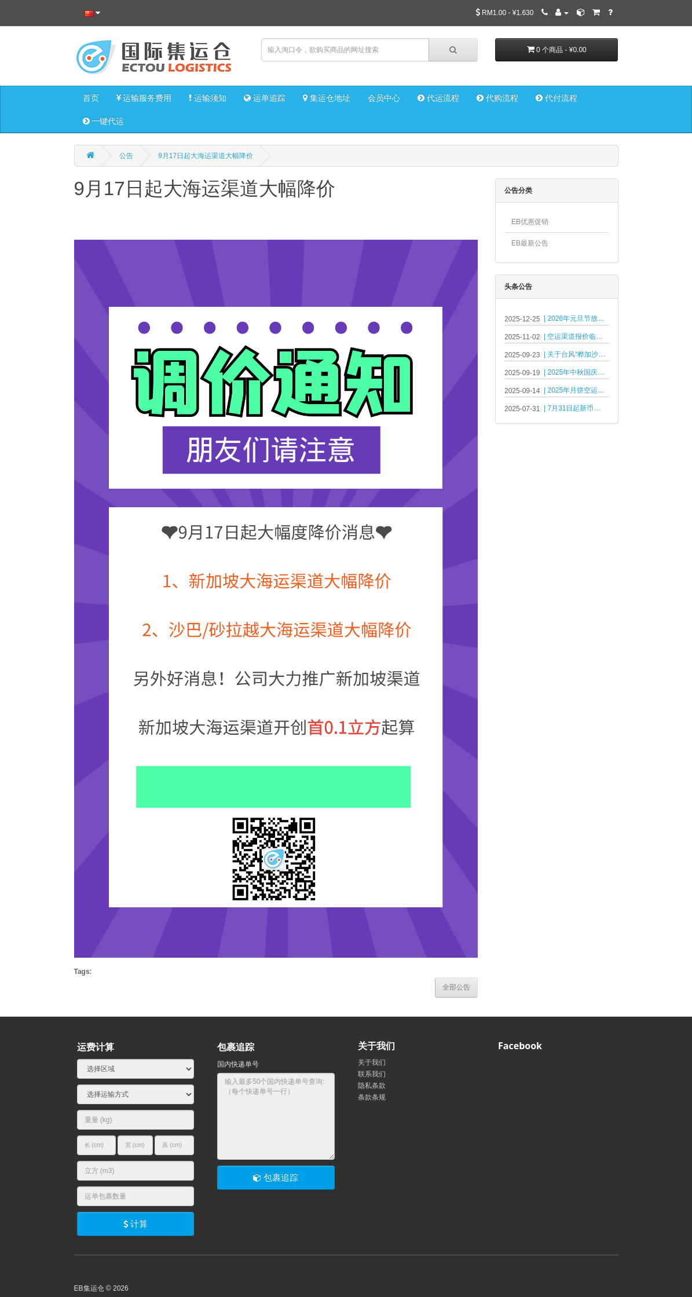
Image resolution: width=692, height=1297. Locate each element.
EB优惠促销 (529, 222)
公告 (126, 156)
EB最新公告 (529, 243)
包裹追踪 (275, 1177)
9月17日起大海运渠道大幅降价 (205, 156)
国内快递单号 (238, 1064)
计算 (135, 1224)
